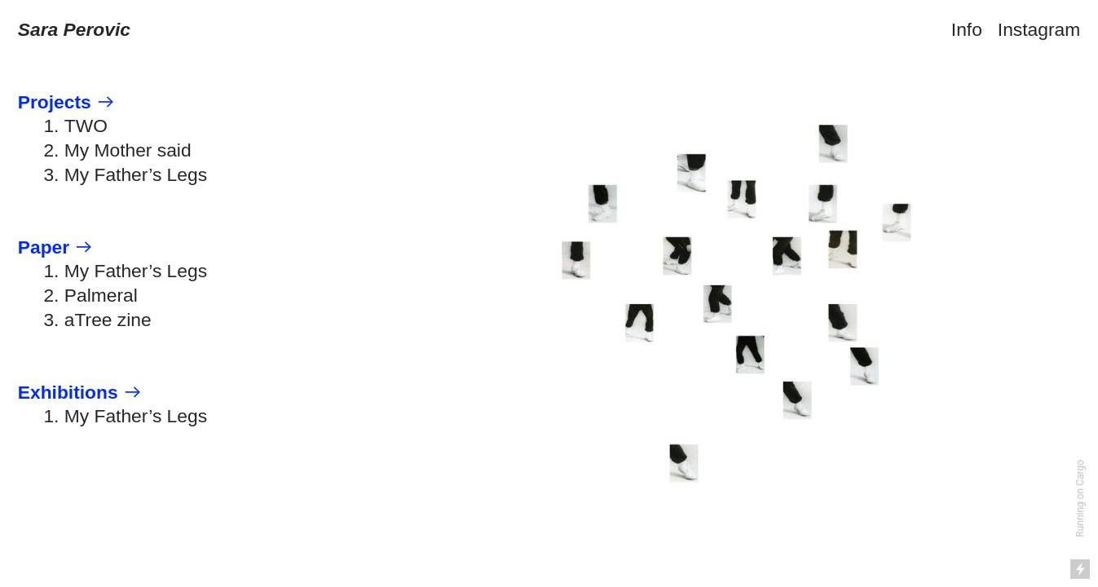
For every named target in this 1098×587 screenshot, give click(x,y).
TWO (86, 125)
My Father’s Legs (135, 174)
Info (966, 29)
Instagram (1039, 29)
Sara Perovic (74, 29)
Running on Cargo (1080, 498)
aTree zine (108, 319)
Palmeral (101, 295)
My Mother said (128, 150)
